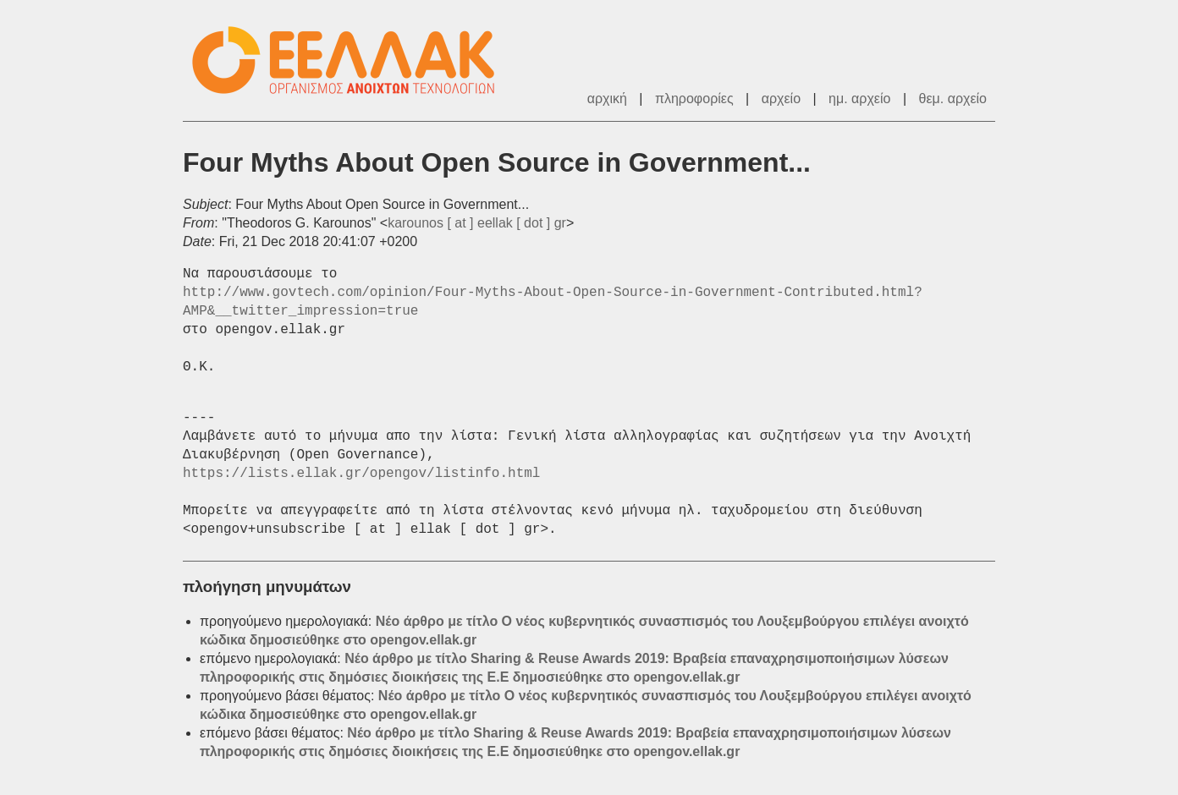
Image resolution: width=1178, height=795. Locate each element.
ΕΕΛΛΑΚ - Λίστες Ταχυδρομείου (352, 60)
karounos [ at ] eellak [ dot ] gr (477, 223)
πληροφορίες (694, 98)
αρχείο (781, 98)
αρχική (607, 98)
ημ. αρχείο (859, 98)
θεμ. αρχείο (953, 98)
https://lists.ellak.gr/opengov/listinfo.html (361, 473)
